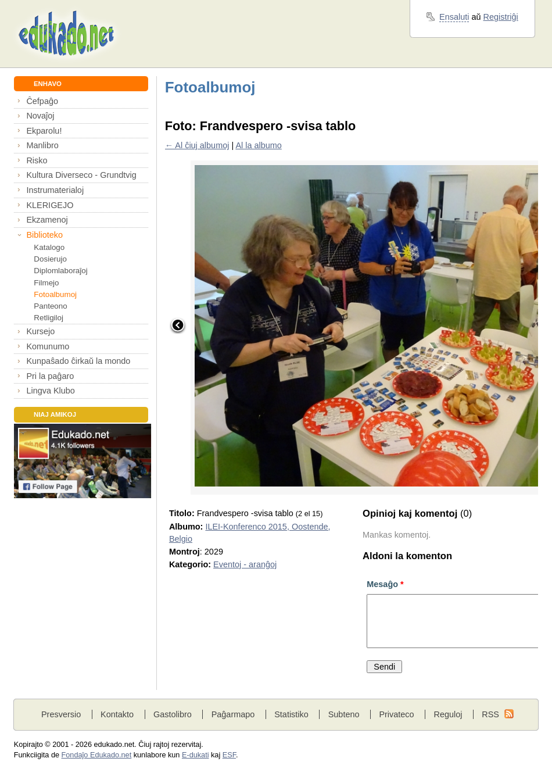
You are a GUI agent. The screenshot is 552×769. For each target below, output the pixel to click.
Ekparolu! (44, 130)
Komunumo (47, 346)
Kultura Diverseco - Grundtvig (81, 175)
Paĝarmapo (233, 714)
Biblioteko (44, 234)
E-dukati (195, 755)
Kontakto (117, 714)
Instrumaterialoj (55, 190)
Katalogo (49, 247)
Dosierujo (50, 259)
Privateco (396, 714)
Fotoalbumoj (55, 294)
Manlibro (42, 145)
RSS (490, 714)
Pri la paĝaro (50, 376)
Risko (36, 160)
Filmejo (46, 282)
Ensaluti (454, 17)
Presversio (61, 714)
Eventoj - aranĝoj (245, 564)
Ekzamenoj (46, 219)
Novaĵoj (40, 115)
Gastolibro (172, 714)
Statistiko (291, 714)
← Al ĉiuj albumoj (197, 145)
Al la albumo (258, 145)
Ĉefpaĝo (42, 101)
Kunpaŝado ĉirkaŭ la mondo (78, 361)
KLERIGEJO (49, 205)
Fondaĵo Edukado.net (97, 755)
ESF (229, 755)
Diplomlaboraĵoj (60, 270)
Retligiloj (48, 317)
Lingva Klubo (50, 390)
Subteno (344, 714)
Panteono (50, 306)
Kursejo (40, 331)
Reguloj (447, 714)
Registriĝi (500, 17)
